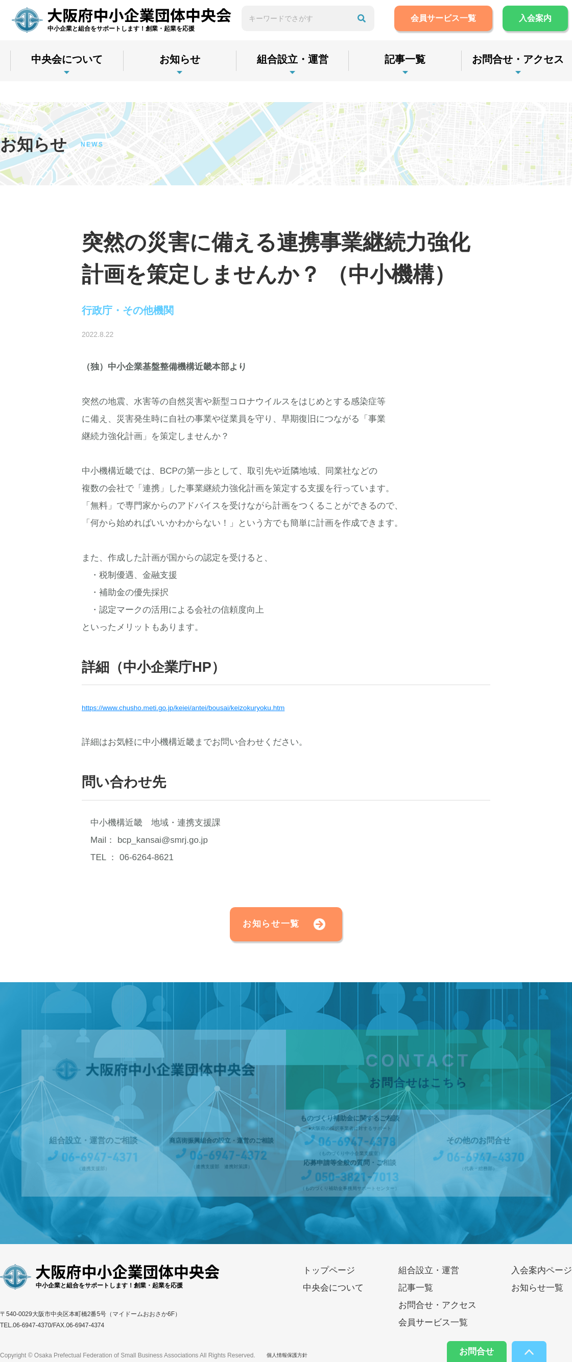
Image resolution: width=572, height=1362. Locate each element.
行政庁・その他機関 (137, 312)
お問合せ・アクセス (437, 1315)
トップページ (329, 1280)
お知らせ (188, 80)
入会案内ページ (541, 1280)
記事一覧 (424, 80)
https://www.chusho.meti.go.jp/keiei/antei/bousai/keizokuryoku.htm (209, 710)
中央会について (69, 80)
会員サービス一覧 (462, 29)
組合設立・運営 (306, 80)
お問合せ (465, 1349)
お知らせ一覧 (253, 929)
